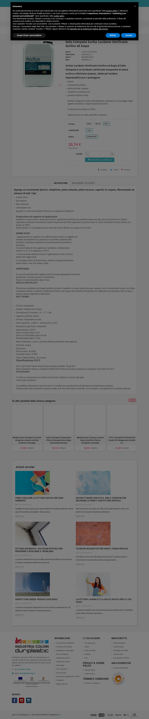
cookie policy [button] (59, 16)
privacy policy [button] (111, 11)
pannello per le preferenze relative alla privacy (89, 29)
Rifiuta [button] (113, 35)
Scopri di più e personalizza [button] (29, 35)
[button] (135, 6)
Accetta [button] (128, 35)
